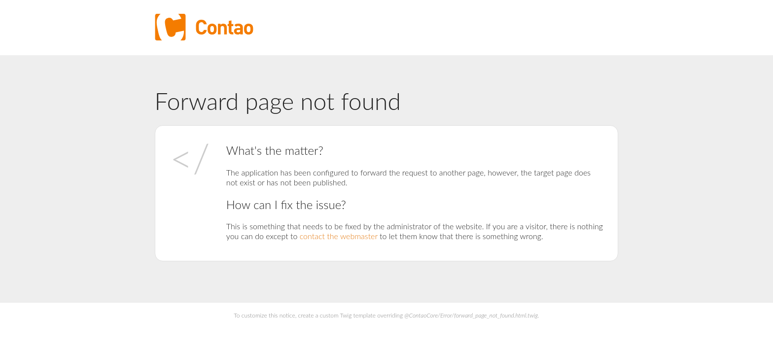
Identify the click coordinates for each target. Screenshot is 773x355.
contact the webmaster (339, 236)
